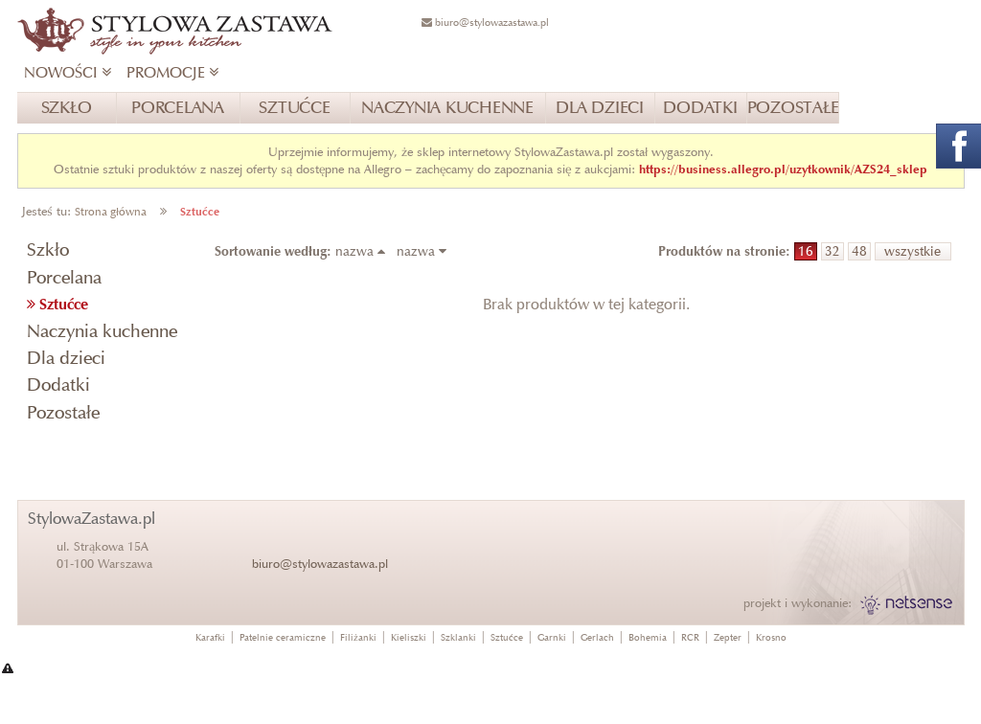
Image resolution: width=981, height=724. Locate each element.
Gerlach (597, 637)
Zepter (727, 637)
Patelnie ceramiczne (283, 637)
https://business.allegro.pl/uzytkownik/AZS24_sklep (783, 169)
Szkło (48, 249)
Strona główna (111, 211)
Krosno (771, 637)
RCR (690, 637)
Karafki (210, 637)
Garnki (551, 637)
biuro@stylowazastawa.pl (320, 563)
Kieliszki (408, 637)
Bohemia (647, 637)
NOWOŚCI (67, 72)
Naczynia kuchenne (102, 331)
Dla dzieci (66, 358)
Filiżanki (358, 637)
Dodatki (58, 384)
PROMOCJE (172, 72)
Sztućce (199, 211)
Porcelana (64, 277)
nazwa (364, 251)
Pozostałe (63, 412)
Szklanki (458, 637)
